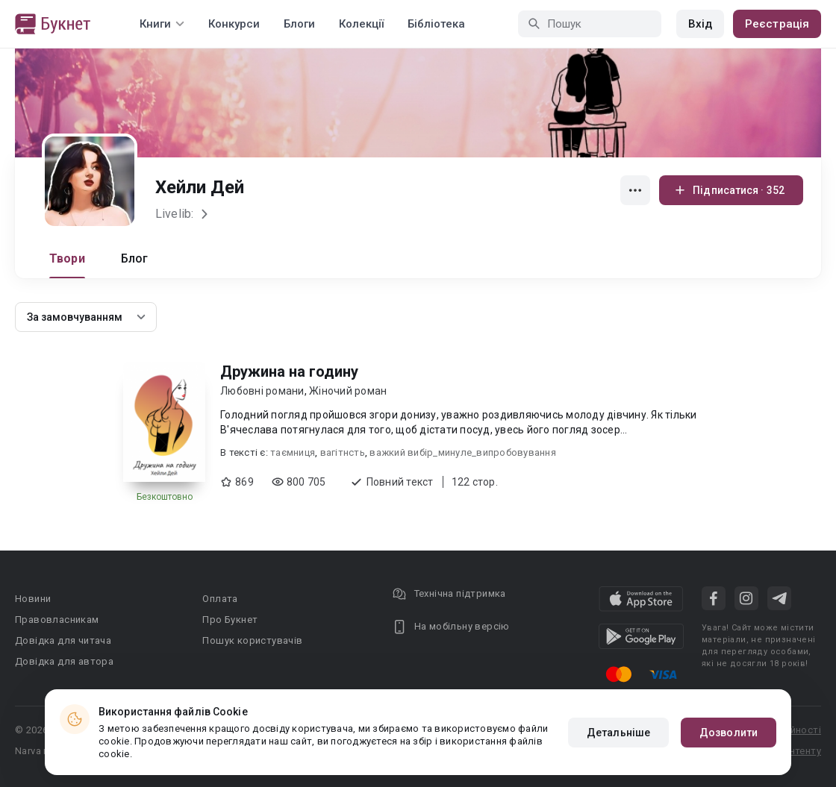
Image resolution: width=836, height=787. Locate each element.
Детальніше (618, 733)
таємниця (292, 452)
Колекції (361, 24)
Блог (135, 258)
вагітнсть (342, 452)
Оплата (219, 598)
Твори (67, 258)
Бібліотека (436, 24)
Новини (33, 598)
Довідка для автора (64, 661)
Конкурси (234, 24)
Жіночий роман (348, 391)
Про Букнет (230, 619)
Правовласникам (57, 619)
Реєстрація (777, 24)
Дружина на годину (289, 371)
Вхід (700, 24)
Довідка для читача (63, 640)
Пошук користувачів (252, 640)
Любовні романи (262, 391)
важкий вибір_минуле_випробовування (462, 452)
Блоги (299, 24)
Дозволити (728, 733)
